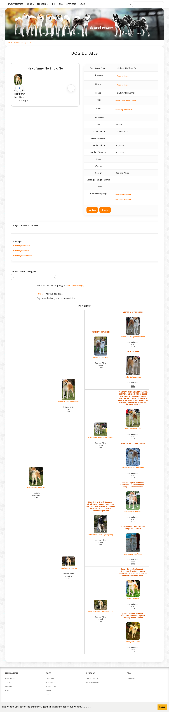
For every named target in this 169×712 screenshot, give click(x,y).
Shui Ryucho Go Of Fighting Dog (101, 525)
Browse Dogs (51, 686)
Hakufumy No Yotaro (21, 251)
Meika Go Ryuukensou (133, 367)
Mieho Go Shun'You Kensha (126, 101)
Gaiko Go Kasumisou (123, 194)
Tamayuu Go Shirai (133, 632)
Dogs (31, 4)
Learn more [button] (87, 707)
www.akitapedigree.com (23, 42)
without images (77, 286)
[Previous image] (19, 88)
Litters (48, 694)
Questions (131, 678)
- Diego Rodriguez (122, 76)
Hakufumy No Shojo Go (36, 478)
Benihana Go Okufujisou (133, 544)
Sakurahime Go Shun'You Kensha (101, 431)
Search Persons (92, 678)
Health (48, 690)
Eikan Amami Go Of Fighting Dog (101, 606)
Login (83, 4)
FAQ (61, 4)
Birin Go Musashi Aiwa (133, 419)
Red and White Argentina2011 (36, 495)
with (68, 286)
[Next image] (71, 88)
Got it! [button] (162, 707)
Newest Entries (15, 4)
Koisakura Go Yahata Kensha (133, 458)
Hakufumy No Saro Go (21, 245)
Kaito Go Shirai (133, 590)
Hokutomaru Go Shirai (133, 502)
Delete (105, 210)
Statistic (71, 4)
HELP (53, 4)
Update (92, 210)
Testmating (50, 678)
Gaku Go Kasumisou (123, 199)
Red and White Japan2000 (133, 519)
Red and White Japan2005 (133, 344)
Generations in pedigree (23, 271)
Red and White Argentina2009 (68, 576)
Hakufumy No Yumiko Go (22, 256)
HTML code (41, 294)
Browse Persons (92, 682)
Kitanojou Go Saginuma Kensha (133, 327)
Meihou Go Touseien (101, 347)
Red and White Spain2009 (68, 409)
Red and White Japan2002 (133, 649)
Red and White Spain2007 (100, 445)
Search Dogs (50, 682)
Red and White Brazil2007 (100, 619)
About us (8, 686)
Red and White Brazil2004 (100, 542)
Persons (43, 4)
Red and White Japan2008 (100, 365)
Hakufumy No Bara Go (124, 109)
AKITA (10, 42)
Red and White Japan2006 (133, 385)
